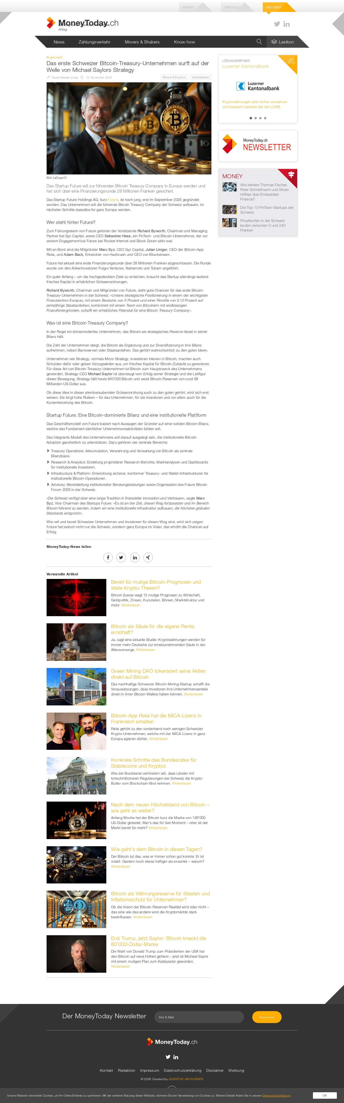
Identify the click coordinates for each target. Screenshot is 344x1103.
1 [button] (251, 118)
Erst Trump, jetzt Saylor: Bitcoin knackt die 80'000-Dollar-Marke (158, 941)
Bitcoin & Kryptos (174, 77)
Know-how (184, 41)
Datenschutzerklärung (182, 1070)
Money (188, 7)
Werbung (236, 1070)
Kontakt (106, 1070)
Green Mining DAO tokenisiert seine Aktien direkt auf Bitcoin (158, 674)
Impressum (149, 1070)
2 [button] (255, 118)
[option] (258, 84)
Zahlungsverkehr (95, 41)
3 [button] (260, 118)
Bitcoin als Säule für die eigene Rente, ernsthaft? (153, 629)
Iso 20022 (273, 7)
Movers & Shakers (142, 41)
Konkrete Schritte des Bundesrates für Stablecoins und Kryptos (153, 763)
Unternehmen (200, 77)
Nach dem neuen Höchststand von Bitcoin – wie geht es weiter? (160, 807)
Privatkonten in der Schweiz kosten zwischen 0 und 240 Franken (263, 225)
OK (325, 1095)
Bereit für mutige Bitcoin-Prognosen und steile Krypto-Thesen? (156, 585)
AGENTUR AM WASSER (186, 1079)
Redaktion (126, 1070)
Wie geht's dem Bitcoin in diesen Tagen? (156, 849)
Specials (232, 7)
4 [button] (265, 118)
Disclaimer (215, 1070)
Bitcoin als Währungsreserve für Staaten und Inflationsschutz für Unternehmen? (160, 896)
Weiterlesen (130, 605)
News (59, 41)
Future (113, 199)
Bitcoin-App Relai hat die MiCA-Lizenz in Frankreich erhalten (156, 718)
